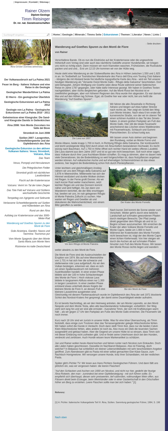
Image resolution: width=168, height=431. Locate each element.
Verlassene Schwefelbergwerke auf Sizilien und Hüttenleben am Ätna (26, 204)
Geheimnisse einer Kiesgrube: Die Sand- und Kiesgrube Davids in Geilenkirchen (26, 119)
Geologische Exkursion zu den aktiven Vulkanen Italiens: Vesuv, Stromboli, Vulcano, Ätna (27, 151)
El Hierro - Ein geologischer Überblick (28, 97)
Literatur (137, 34)
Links (156, 34)
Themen (125, 34)
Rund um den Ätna (40, 210)
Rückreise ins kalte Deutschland (32, 246)
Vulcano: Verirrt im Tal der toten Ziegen (29, 185)
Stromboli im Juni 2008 (36, 133)
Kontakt (33, 2)
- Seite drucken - (154, 43)
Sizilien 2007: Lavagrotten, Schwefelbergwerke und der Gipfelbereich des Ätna (34, 140)
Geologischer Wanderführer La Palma (28, 92)
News (147, 34)
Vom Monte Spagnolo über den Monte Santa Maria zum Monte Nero (29, 240)
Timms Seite (94, 34)
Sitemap (44, 2)
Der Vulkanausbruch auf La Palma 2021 (27, 79)
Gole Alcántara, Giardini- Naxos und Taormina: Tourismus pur (30, 232)
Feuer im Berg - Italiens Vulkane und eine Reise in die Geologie (26, 86)
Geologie (67, 34)
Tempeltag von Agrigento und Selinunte (28, 198)
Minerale (80, 34)
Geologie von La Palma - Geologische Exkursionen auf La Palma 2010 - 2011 (28, 111)
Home (56, 34)
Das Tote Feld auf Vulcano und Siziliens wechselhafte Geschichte (28, 192)
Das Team (44, 158)
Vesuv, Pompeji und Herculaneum (31, 163)
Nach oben (61, 417)
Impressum (21, 2)
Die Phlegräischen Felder (36, 167)
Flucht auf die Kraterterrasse (34, 180)
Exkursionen (111, 34)
